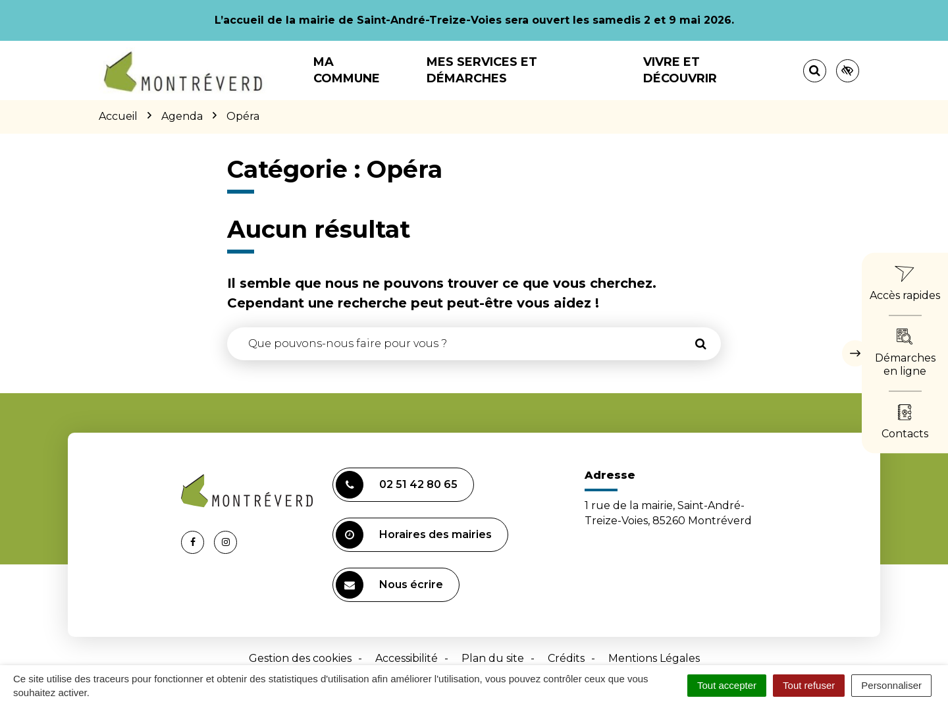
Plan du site (492, 658)
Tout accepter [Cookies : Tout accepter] (726, 685)
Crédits (566, 658)
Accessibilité (406, 658)
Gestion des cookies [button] (300, 658)
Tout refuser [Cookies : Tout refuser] (809, 685)
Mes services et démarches (482, 70)
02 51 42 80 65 (397, 485)
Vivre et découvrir (680, 70)
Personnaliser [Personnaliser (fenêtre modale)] (891, 685)
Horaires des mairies (414, 535)
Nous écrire (389, 585)
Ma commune (346, 70)
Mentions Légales (654, 658)
